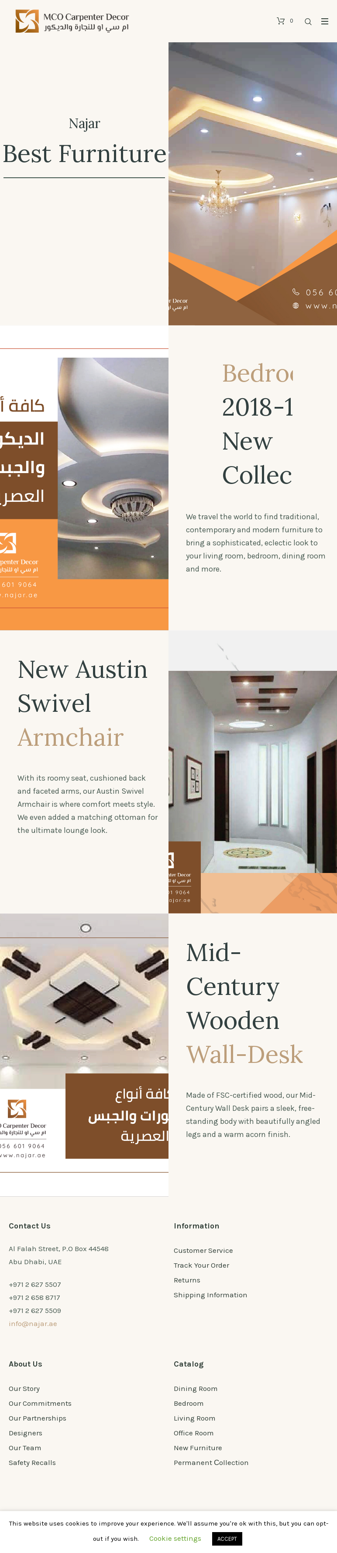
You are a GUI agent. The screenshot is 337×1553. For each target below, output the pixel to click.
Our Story (24, 1388)
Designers (25, 1432)
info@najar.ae (33, 1323)
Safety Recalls (32, 1462)
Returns (187, 1280)
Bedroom (189, 1403)
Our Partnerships (37, 1418)
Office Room (194, 1432)
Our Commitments (40, 1403)
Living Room (195, 1418)
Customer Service (203, 1250)
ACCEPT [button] (227, 1539)
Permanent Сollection (211, 1462)
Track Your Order (201, 1265)
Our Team (25, 1447)
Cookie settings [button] (175, 1538)
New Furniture (198, 1447)
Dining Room (196, 1388)
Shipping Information (211, 1294)
